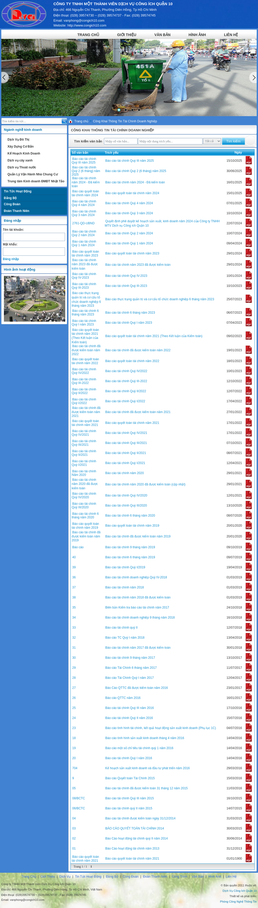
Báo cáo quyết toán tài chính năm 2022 (85, 361)
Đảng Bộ (10, 198)
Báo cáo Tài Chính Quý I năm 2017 (129, 678)
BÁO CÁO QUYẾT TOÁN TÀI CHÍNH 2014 (134, 828)
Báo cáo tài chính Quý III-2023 (84, 285)
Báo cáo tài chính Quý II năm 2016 (129, 718)
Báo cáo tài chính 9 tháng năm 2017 (130, 657)
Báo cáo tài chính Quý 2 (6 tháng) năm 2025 (86, 171)
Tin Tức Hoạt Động (17, 191)
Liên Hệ (231, 35)
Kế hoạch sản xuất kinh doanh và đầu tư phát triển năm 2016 (147, 768)
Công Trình (179, 876)
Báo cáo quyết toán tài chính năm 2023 (85, 253)
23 (74, 728)
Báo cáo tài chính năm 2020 (124, 473)
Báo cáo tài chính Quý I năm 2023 (84, 322)
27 (74, 688)
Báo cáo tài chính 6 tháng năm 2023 (85, 312)
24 (74, 718)
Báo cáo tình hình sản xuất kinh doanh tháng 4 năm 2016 (144, 738)
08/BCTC (78, 798)
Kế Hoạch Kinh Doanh (23, 153)
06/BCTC (78, 808)
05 (74, 788)
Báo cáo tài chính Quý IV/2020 (84, 495)
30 (74, 657)
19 (74, 748)
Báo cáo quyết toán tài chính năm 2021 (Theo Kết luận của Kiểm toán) (85, 336)
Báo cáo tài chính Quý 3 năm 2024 (84, 213)
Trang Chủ (88, 35)
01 (74, 848)
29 (74, 668)
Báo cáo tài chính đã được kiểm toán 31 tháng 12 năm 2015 (146, 788)
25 (74, 708)
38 (74, 597)
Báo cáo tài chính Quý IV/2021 (84, 432)
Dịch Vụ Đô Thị (18, 139)
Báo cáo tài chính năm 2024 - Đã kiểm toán (86, 182)
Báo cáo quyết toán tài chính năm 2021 (85, 423)
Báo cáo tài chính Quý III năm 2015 (129, 798)
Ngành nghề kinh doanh (23, 130)
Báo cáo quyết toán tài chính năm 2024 (85, 193)
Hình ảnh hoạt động (19, 269)
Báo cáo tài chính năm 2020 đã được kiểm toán (85, 484)
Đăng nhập (11, 259)
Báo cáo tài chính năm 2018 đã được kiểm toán (138, 597)
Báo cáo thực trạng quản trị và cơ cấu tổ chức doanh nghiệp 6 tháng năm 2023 (159, 299)
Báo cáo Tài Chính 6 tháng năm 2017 (131, 668)
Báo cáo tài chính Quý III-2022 (84, 381)
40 (74, 557)
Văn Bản (162, 35)
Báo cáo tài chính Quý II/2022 (84, 391)
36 (74, 577)
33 (74, 627)
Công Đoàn (12, 204)
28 (74, 678)
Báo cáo (78, 547)
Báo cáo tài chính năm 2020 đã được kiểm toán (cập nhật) (145, 484)
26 (74, 698)
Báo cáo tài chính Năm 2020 (84, 473)
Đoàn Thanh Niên (16, 211)
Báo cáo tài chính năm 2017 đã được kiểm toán (138, 647)
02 (74, 838)
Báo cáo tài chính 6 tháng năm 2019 (130, 557)
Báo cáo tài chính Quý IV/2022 (84, 371)
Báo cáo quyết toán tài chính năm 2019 (85, 525)
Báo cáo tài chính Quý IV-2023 (84, 275)
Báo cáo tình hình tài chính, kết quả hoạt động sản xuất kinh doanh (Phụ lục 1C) (160, 728)
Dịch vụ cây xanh (20, 160)
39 (74, 567)
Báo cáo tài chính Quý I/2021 (84, 463)
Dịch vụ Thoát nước (21, 167)
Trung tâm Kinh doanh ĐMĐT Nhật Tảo (35, 181)
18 (74, 738)
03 (74, 828)
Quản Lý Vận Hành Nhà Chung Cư (32, 174)
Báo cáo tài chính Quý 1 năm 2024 (84, 243)
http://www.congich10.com (86, 25)
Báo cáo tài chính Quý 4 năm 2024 (84, 203)
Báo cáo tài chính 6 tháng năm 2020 (85, 515)
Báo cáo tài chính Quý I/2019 (125, 567)
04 (74, 818)
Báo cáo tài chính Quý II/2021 (84, 453)
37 (74, 587)
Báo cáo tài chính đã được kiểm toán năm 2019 (86, 536)
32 (74, 637)
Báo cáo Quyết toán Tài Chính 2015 (130, 778)
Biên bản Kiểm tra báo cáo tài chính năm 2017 (137, 607)
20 (74, 758)
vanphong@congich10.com (84, 20)
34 (74, 617)
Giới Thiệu (126, 35)
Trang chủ (81, 121)
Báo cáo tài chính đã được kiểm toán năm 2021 (86, 412)
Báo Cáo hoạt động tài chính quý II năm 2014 (136, 838)
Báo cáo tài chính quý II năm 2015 (128, 808)
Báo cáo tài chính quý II (121, 627)
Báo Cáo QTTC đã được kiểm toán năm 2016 (136, 688)
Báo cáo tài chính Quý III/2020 (84, 505)
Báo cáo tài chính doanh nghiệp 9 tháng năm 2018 (140, 617)
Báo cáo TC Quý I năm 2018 (124, 637)
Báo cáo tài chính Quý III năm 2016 (129, 708)
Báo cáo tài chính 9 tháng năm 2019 (130, 547)
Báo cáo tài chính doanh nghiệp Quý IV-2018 (136, 577)
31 (74, 647)
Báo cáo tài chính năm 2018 (124, 587)
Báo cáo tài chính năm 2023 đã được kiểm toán (85, 264)
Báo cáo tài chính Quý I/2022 (84, 401)
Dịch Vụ (64, 876)
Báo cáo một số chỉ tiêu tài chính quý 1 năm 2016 (139, 748)
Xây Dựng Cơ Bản (20, 146)
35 (74, 607)
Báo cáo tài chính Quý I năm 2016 (128, 758)
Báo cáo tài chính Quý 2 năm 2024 (84, 233)
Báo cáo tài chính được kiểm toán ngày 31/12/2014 (140, 818)
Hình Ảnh (197, 35)
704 (74, 768)
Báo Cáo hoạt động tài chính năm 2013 (132, 848)
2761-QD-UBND (83, 223)
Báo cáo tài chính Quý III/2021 (84, 443)
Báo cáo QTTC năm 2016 (123, 698)
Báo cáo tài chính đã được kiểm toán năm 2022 (86, 350)
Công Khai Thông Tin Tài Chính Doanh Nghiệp (125, 121)
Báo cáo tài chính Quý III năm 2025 (84, 160)
